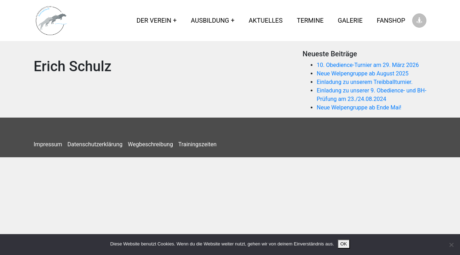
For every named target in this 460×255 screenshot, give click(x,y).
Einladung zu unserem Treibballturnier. (365, 82)
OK (343, 243)
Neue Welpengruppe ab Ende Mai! (359, 107)
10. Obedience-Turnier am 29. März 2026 (368, 65)
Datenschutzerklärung (95, 144)
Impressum (48, 144)
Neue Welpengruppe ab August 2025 (363, 73)
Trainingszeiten (197, 144)
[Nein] (451, 244)
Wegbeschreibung (150, 144)
